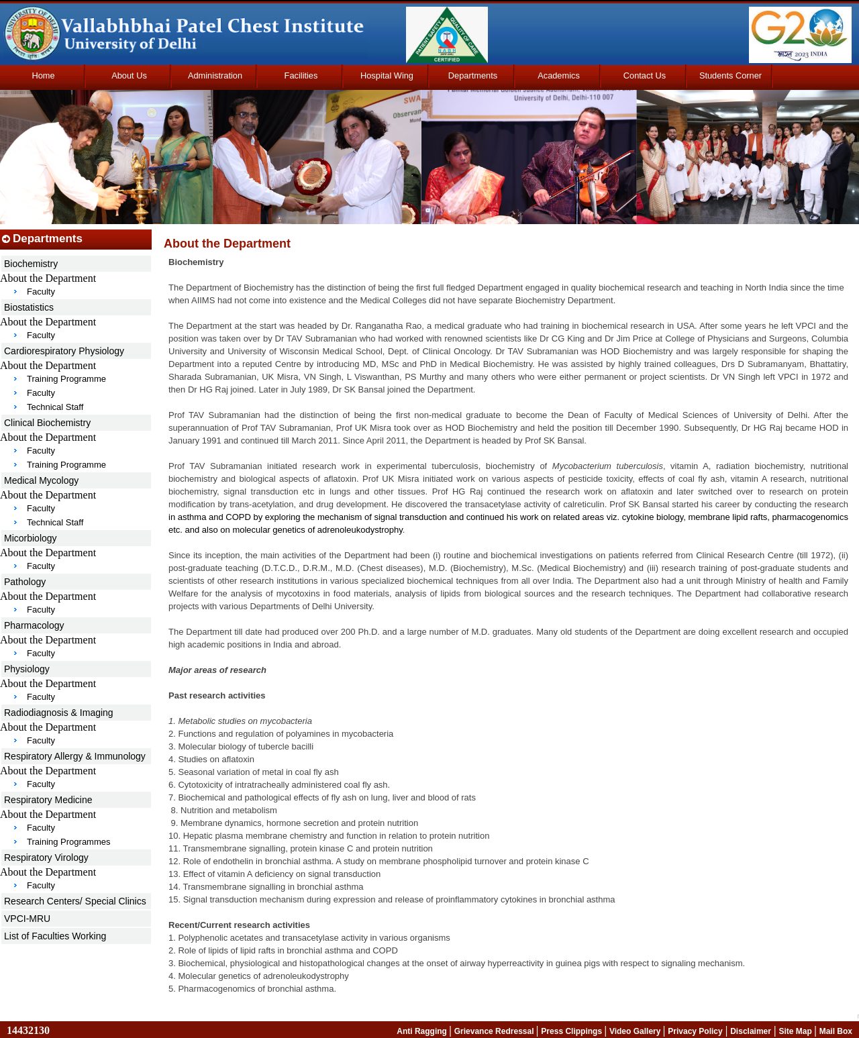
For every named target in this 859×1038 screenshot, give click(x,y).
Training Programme (66, 379)
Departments (472, 75)
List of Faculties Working (55, 936)
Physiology (27, 669)
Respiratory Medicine (48, 799)
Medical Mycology (41, 480)
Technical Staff (55, 407)
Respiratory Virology (46, 857)
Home (43, 75)
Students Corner (730, 75)
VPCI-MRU (27, 918)
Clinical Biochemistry (47, 422)
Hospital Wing (386, 75)
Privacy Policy (695, 1031)
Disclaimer (750, 1031)
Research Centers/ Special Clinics (75, 901)
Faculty (41, 292)
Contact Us (644, 75)
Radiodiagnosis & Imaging (58, 712)
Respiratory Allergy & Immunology (75, 756)
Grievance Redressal (495, 1031)
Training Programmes (69, 842)
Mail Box (835, 1031)
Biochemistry (31, 263)
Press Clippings (572, 1031)
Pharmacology (34, 625)
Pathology (25, 581)
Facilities (301, 75)
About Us (129, 75)
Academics (559, 75)
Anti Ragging (423, 1031)
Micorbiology (30, 538)
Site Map (796, 1031)
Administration (215, 75)
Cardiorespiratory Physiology (64, 351)
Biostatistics (29, 307)
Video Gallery (636, 1031)
